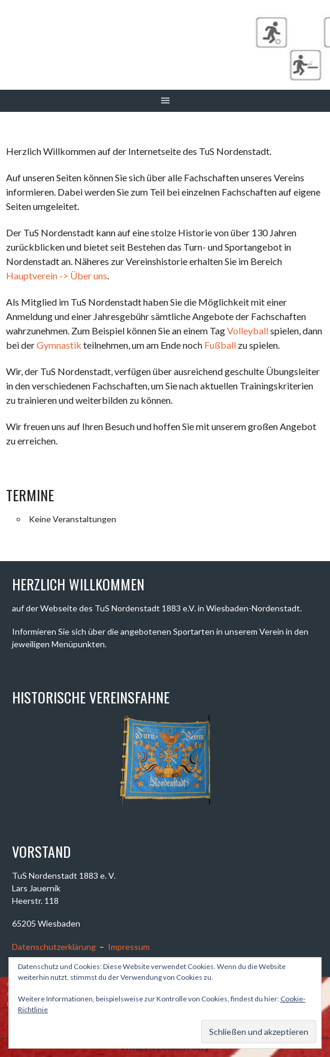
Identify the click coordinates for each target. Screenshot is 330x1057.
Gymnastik (59, 345)
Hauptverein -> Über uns (56, 275)
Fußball (220, 345)
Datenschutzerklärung (54, 947)
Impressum (129, 947)
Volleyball (247, 330)
